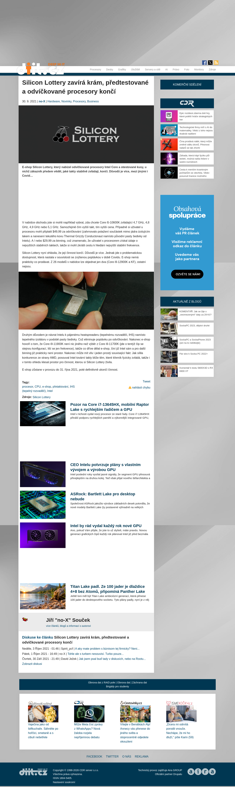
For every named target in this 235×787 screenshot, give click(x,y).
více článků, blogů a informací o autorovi (68, 625)
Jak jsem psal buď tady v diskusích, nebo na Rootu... (112, 658)
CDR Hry (187, 103)
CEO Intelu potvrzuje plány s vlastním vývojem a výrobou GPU (105, 467)
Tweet (146, 381)
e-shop (46, 386)
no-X (42, 101)
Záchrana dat (139, 682)
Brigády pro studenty (117, 686)
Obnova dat (123, 682)
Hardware (54, 101)
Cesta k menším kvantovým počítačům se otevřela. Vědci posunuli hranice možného (194, 172)
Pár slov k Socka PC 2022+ (193, 353)
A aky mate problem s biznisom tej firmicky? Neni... (107, 648)
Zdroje (212, 69)
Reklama (141, 756)
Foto (186, 69)
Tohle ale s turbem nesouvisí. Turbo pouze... (96, 653)
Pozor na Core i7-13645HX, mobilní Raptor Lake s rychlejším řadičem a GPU (109, 407)
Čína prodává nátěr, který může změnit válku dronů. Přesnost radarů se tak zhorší (195, 144)
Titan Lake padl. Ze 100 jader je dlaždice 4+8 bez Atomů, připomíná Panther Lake (107, 589)
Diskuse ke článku (37, 637)
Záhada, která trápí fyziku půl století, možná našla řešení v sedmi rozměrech (194, 158)
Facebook (94, 756)
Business (93, 101)
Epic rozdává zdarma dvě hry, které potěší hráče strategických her (195, 116)
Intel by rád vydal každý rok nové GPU (106, 526)
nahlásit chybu (141, 387)
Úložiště (135, 69)
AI (166, 69)
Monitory (199, 69)
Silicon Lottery (42, 397)
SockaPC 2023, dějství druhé (194, 325)
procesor (27, 386)
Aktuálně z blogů (187, 301)
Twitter (112, 756)
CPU (38, 386)
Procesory (95, 69)
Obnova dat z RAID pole (101, 682)
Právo (176, 69)
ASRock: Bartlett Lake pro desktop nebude (102, 496)
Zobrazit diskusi (32, 663)
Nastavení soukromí (64, 782)
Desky (109, 69)
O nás (126, 756)
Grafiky (122, 69)
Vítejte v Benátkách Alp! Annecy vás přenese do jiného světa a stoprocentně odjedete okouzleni (135, 733)
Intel (50, 390)
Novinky (66, 101)
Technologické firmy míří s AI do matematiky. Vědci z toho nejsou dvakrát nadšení (196, 130)
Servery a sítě (152, 69)
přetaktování (60, 386)
